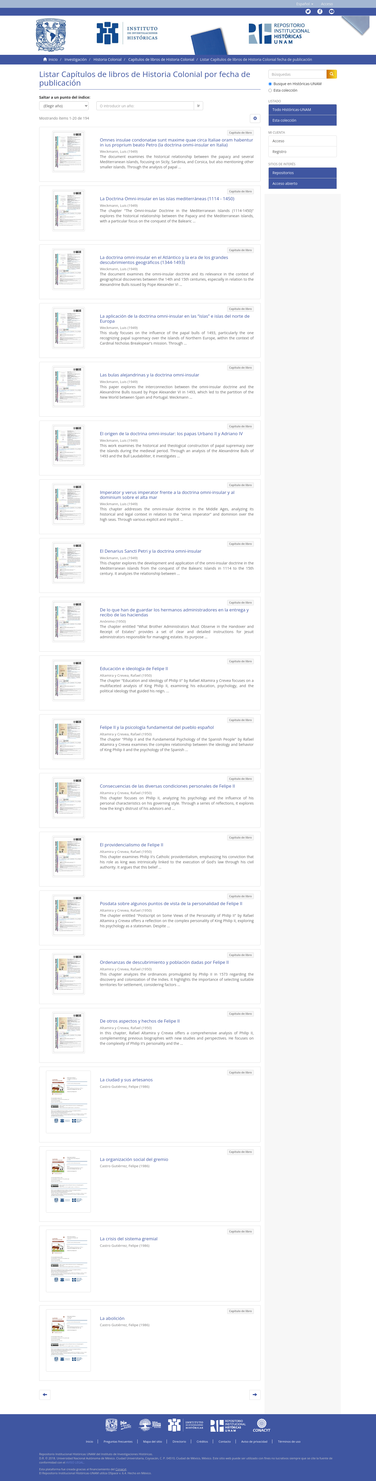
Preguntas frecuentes (118, 1441)
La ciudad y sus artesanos (126, 1080)
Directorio (179, 1441)
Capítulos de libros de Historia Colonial (161, 59)
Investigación (75, 59)
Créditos (202, 1441)
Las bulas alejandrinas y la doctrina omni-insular (149, 375)
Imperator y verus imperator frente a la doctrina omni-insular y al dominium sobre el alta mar (167, 494)
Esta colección (282, 90)
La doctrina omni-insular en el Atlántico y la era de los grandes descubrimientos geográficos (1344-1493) (164, 259)
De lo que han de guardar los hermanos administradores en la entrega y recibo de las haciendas (174, 612)
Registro (279, 151)
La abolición (112, 1318)
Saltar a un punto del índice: (64, 97)
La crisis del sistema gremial (128, 1239)
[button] (304, 4)
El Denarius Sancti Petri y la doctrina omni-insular (150, 551)
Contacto (225, 1441)
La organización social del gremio (134, 1159)
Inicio (53, 59)
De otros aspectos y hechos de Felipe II (140, 1021)
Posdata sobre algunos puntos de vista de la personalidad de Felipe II (171, 903)
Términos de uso (289, 1441)
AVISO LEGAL (75, 1462)
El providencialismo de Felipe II (131, 845)
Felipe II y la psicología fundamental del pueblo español (157, 727)
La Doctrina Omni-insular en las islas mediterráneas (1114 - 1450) (167, 199)
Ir (198, 105)
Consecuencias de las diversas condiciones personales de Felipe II (167, 786)
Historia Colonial (107, 59)
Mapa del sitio (152, 1441)
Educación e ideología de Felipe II (134, 668)
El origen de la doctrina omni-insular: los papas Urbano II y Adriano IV (171, 433)
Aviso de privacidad (254, 1441)
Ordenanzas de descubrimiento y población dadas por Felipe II (164, 962)
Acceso (278, 140)
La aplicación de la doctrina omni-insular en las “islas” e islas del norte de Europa (175, 318)
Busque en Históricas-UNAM (295, 83)
